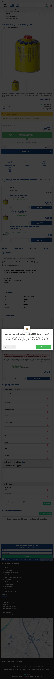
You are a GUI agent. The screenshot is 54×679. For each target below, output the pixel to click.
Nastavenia (10, 347)
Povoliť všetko (43, 347)
